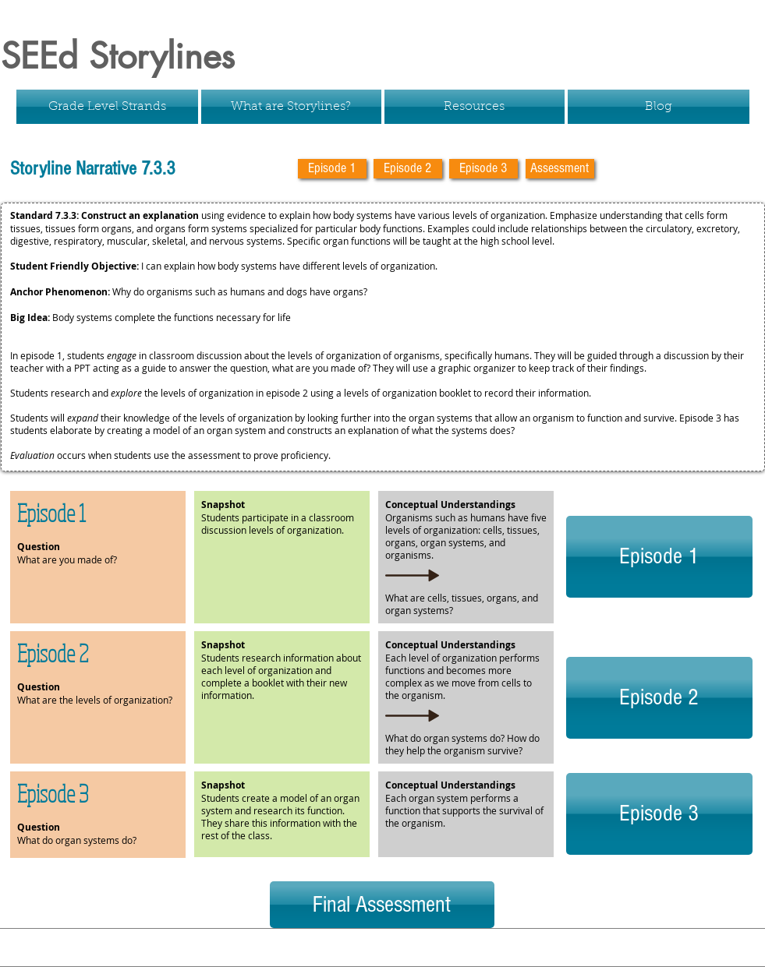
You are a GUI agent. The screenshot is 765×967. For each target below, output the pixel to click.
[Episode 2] (408, 168)
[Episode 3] (483, 168)
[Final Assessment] (382, 904)
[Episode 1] (332, 168)
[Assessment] (560, 168)
